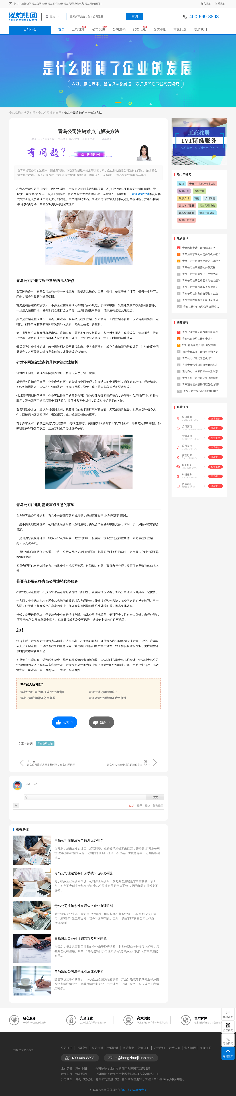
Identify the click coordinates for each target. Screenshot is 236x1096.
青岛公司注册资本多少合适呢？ (200, 287)
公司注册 (78, 29)
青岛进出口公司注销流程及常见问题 (80, 938)
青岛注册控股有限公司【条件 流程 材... (204, 300)
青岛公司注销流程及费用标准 (107, 698)
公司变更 (98, 29)
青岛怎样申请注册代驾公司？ (198, 247)
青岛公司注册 (186, 212)
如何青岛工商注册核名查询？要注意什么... (206, 351)
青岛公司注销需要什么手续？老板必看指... (85, 873)
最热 (148, 805)
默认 (132, 805)
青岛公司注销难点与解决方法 (83, 112)
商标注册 (199, 191)
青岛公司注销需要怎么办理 (37, 698)
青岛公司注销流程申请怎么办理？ (78, 840)
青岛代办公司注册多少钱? (197, 338)
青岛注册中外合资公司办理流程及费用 (205, 306)
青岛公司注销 (140, 194)
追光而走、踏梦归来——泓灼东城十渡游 (205, 371)
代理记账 (139, 29)
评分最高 (158, 805)
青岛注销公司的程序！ (103, 692)
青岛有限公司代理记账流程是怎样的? (203, 377)
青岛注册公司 (207, 212)
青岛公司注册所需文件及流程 (198, 267)
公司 (181, 183)
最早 (140, 805)
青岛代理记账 (207, 205)
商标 (197, 198)
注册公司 (184, 198)
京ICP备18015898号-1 (133, 1089)
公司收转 (187, 445)
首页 (61, 29)
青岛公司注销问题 (49, 112)
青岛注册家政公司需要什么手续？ (201, 254)
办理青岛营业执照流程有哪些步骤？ (202, 364)
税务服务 (187, 464)
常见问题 (180, 29)
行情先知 (174, 1047)
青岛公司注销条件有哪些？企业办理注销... (85, 906)
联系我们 (220, 3)
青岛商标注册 (186, 205)
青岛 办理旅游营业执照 (202, 183)
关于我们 (159, 1047)
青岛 (52, 16)
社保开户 (144, 1047)
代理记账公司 (186, 220)
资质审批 (159, 29)
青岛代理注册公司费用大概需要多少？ (203, 332)
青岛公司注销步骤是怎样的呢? (200, 391)
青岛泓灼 (15, 112)
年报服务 (187, 474)
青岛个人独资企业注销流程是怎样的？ (128, 764)
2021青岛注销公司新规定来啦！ (200, 345)
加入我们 (206, 3)
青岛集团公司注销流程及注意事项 (78, 971)
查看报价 (215, 418)
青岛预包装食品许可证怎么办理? (200, 384)
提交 (155, 797)
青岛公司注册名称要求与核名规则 (201, 280)
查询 (134, 16)
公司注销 (119, 29)
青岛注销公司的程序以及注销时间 (42, 692)
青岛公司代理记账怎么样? (197, 358)
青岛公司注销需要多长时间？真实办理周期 (51, 764)
